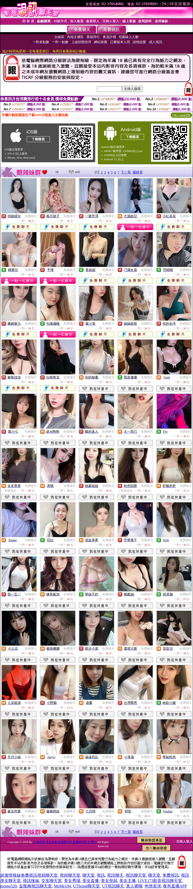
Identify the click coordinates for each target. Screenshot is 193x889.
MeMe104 (62, 886)
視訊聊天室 (136, 875)
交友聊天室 (51, 880)
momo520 (8, 886)
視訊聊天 (115, 875)
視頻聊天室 (70, 875)
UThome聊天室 (86, 886)
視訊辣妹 (31, 880)
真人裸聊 (134, 886)
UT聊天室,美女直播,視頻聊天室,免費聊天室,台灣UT (65, 841)
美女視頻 (109, 880)
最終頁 (138, 172)
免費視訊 (170, 875)
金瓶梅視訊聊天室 (35, 886)
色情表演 (152, 886)
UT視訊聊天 (113, 886)
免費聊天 (31, 216)
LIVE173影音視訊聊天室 (160, 880)
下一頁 (126, 172)
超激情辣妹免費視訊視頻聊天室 (29, 875)
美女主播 (127, 880)
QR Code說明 (181, 115)
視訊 (101, 875)
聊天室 (88, 875)
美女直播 (90, 880)
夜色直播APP (175, 886)
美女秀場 (72, 880)
